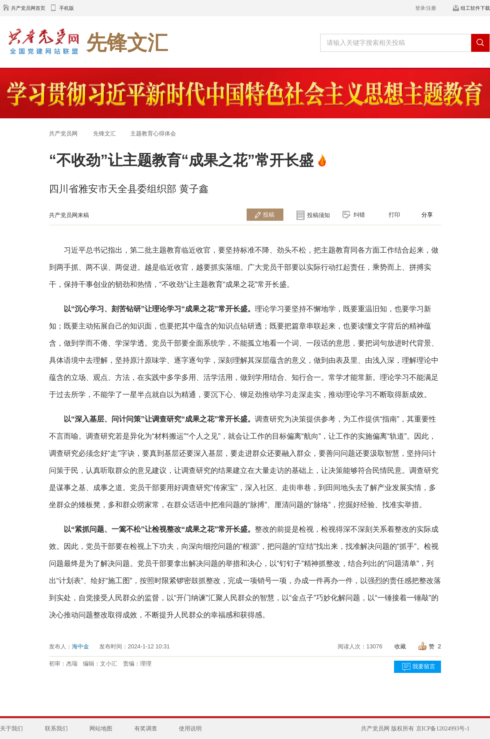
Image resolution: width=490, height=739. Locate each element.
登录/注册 (425, 8)
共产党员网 (63, 133)
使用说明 (190, 729)
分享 (427, 214)
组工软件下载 (475, 8)
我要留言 (423, 667)
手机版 (66, 8)
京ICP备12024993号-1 (443, 729)
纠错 (359, 214)
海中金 (80, 646)
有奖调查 (145, 729)
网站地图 (100, 729)
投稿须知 (318, 215)
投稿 (268, 214)
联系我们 (56, 729)
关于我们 (11, 729)
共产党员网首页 (28, 8)
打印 (394, 214)
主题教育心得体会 (153, 133)
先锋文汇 (104, 133)
